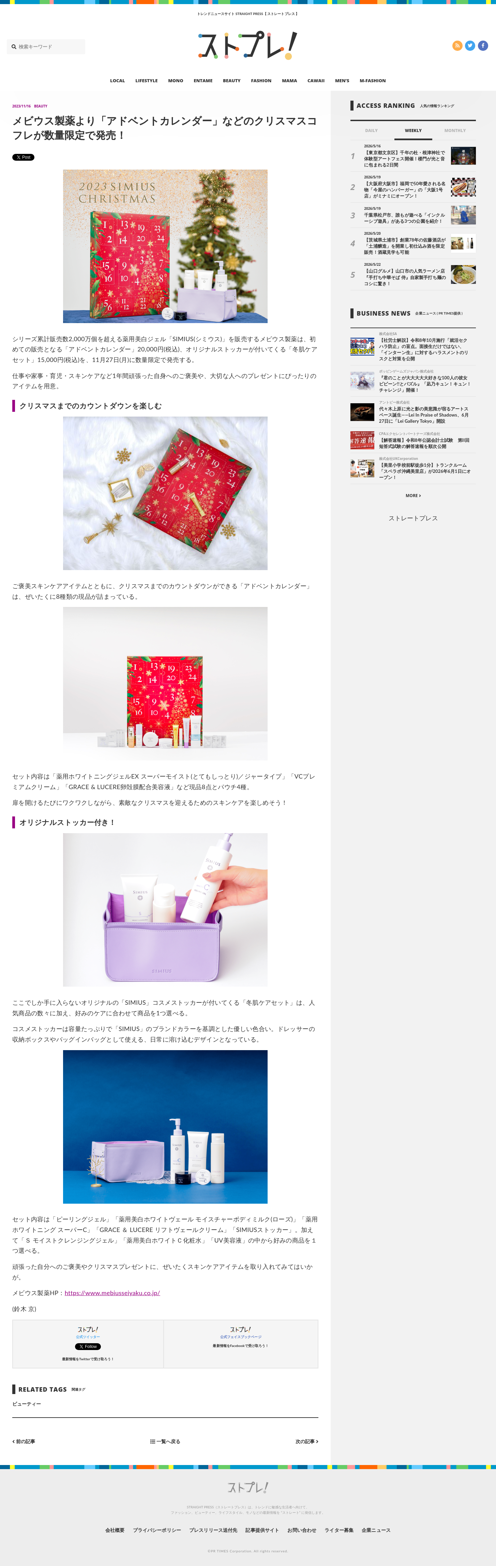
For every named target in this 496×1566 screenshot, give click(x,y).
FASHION (261, 80)
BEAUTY (232, 80)
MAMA (289, 80)
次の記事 (307, 1441)
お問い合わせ (301, 1530)
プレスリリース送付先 (213, 1530)
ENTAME (203, 80)
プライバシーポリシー (157, 1530)
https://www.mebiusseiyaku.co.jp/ (112, 1292)
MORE (413, 495)
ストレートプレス (413, 518)
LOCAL (117, 80)
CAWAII (316, 80)
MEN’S (342, 80)
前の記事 (23, 1441)
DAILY (371, 130)
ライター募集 (339, 1530)
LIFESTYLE (146, 80)
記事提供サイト (262, 1530)
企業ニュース (376, 1530)
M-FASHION (373, 80)
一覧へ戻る (165, 1441)
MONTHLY (455, 130)
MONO (175, 80)
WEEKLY (413, 130)
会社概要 (114, 1530)
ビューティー (26, 1404)
